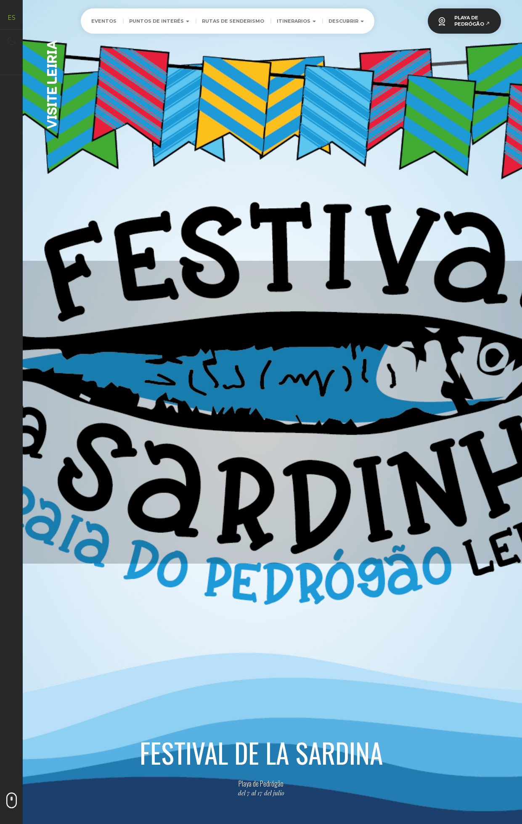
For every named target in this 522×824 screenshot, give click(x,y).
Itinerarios (296, 21)
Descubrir (346, 21)
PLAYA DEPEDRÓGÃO (472, 21)
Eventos (104, 21)
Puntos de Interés (159, 21)
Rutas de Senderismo (233, 21)
